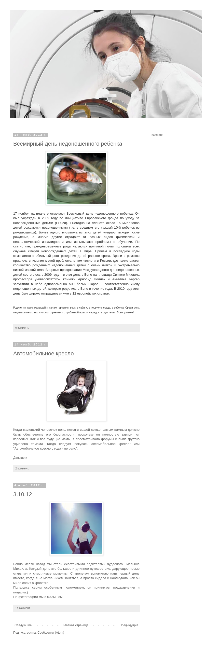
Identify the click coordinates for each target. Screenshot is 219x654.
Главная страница (76, 625)
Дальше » (20, 458)
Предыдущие (128, 625)
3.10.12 (22, 494)
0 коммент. (22, 327)
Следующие (23, 625)
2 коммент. (22, 468)
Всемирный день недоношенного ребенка (67, 144)
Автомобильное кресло (43, 353)
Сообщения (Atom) (50, 632)
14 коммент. (22, 607)
